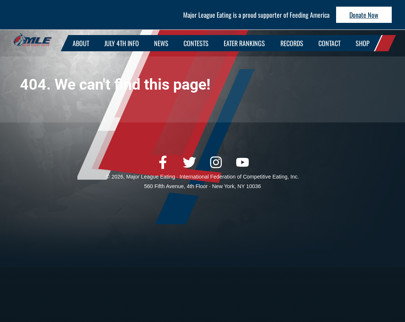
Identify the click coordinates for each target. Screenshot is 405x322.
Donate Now (363, 15)
